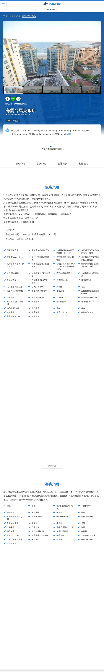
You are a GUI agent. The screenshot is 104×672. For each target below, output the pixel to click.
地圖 (69, 134)
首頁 (5, 16)
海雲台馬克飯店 (29, 16)
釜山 (18, 16)
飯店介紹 (20, 163)
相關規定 (83, 163)
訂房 (12, 16)
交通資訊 (62, 163)
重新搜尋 (52, 9)
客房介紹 (41, 163)
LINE (13, 99)
